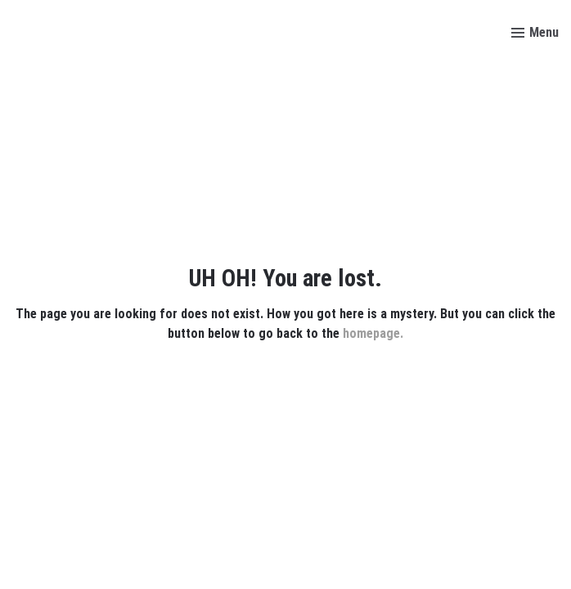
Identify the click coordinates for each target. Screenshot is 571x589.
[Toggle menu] (535, 33)
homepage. (373, 333)
